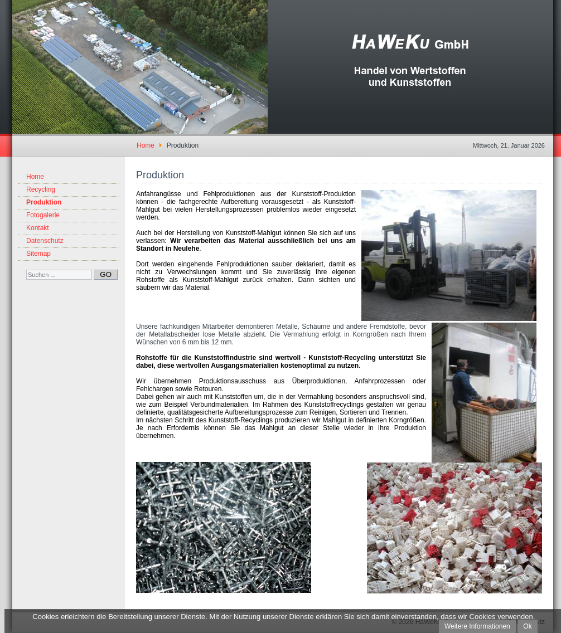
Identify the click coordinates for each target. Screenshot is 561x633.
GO (106, 274)
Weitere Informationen (477, 626)
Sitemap (38, 253)
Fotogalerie (43, 215)
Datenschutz (45, 241)
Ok (527, 626)
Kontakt (37, 228)
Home (35, 177)
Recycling (40, 189)
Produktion (43, 202)
